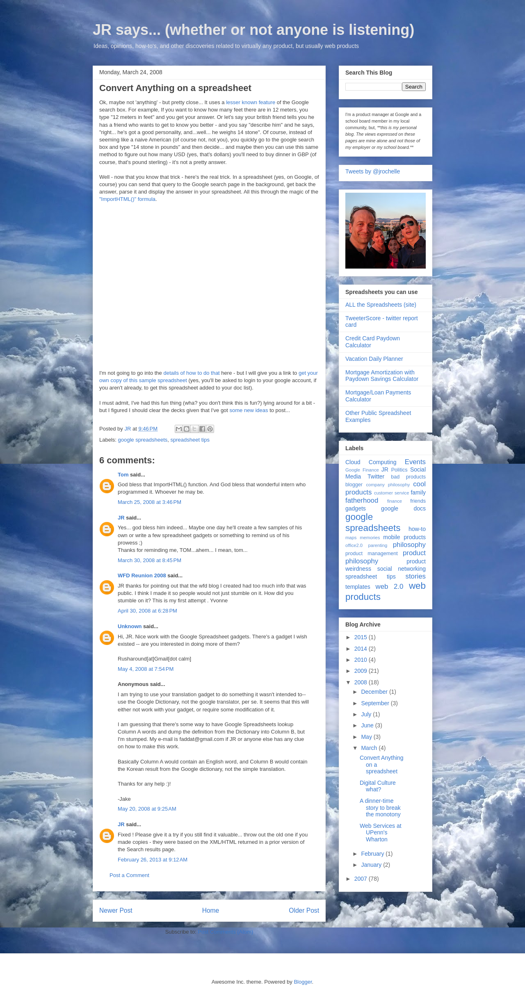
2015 (361, 637)
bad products (408, 477)
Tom (123, 475)
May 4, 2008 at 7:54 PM (145, 669)
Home (210, 910)
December (375, 691)
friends (418, 501)
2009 (361, 671)
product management (371, 553)
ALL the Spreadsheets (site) (380, 304)
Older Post (304, 910)
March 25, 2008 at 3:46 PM (149, 502)
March (370, 748)
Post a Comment (129, 875)
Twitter (376, 476)
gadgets (355, 508)
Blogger (303, 982)
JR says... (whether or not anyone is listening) (253, 29)
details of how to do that (191, 373)
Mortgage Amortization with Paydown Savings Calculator (381, 376)
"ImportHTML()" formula (127, 199)
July (367, 714)
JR (121, 518)
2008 (361, 682)
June (368, 725)
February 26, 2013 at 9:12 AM (152, 860)
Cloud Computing (370, 462)
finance (394, 501)
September (375, 703)
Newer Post (115, 910)
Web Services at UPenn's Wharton (381, 833)
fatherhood (361, 500)
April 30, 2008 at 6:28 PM (147, 611)
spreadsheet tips (189, 440)
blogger (354, 485)
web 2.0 (390, 586)
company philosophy (388, 484)
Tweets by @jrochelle (372, 171)
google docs (403, 508)
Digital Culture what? (378, 786)
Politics (399, 470)
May (367, 737)
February (373, 853)
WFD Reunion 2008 (142, 575)
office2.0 (354, 545)
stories (416, 576)
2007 (361, 878)
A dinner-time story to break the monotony (380, 807)
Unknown (130, 626)
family (418, 492)
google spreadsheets (143, 440)
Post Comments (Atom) (225, 932)
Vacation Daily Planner (374, 358)
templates (357, 586)
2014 (361, 648)
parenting (378, 545)
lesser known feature (250, 102)
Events (415, 462)
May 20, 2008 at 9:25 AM (147, 809)
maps (350, 537)
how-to (417, 529)
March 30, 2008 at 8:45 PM (149, 560)
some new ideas (249, 410)
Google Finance (362, 469)
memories (370, 537)
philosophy (409, 545)
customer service (391, 492)
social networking (401, 568)
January (372, 864)
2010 (361, 659)
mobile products (404, 537)
